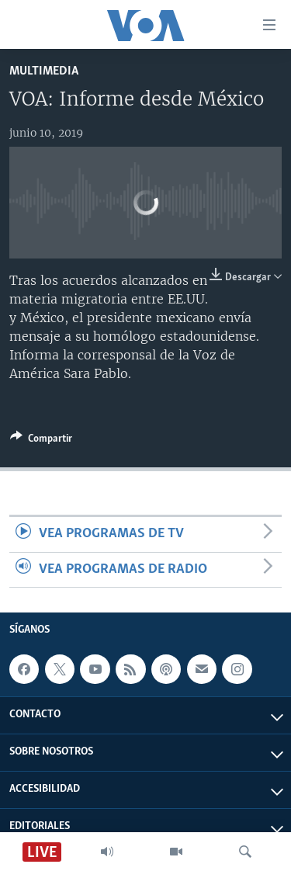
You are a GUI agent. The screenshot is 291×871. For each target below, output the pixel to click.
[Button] (41, 441)
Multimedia (43, 71)
